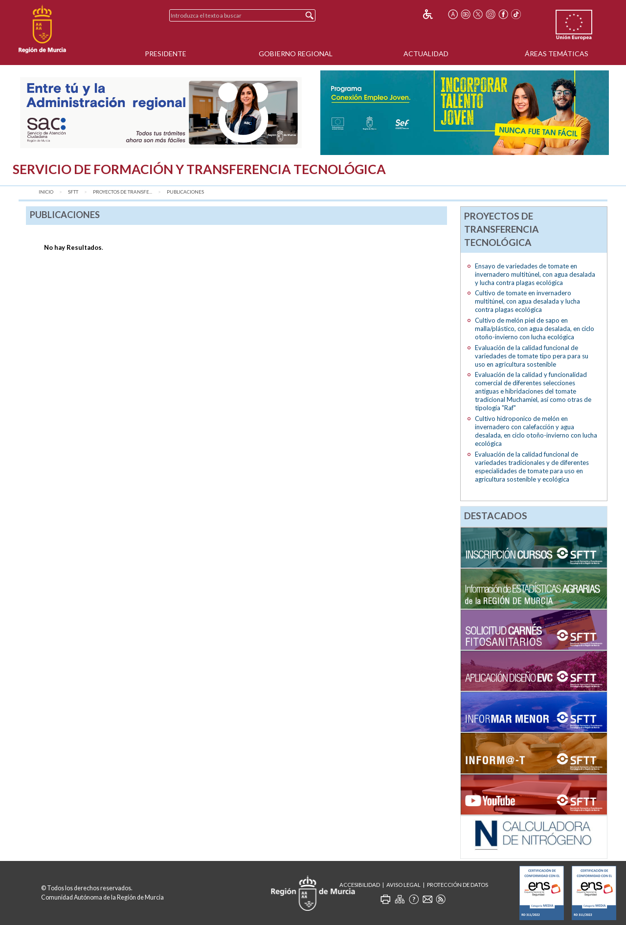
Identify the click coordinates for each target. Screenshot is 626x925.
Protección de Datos (457, 884)
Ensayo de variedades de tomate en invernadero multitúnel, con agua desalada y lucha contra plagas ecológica (535, 274)
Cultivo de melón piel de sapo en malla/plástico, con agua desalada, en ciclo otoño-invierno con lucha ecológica (534, 328)
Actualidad (425, 53)
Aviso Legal (403, 884)
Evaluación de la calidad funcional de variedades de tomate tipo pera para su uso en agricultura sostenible (531, 356)
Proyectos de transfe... (122, 192)
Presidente (165, 53)
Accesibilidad (359, 884)
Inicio (46, 192)
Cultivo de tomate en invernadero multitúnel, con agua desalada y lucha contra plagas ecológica (527, 301)
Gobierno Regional (296, 53)
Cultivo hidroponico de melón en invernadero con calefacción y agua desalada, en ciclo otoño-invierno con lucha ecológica (536, 431)
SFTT (73, 192)
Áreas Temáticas (556, 53)
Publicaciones (185, 192)
